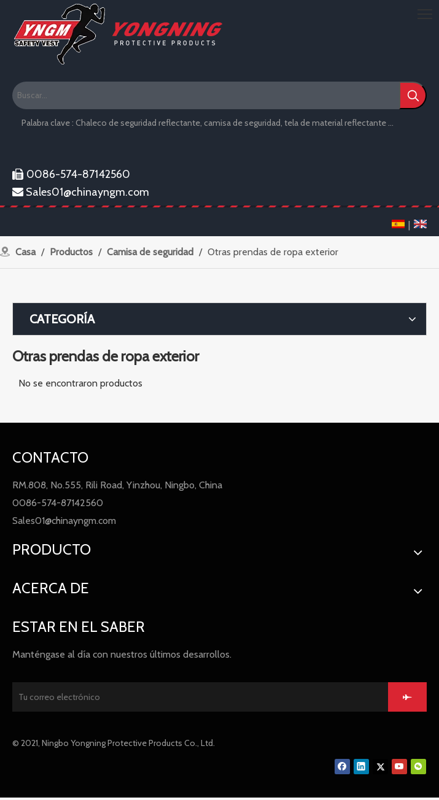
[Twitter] (380, 766)
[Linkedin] (361, 766)
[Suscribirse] (407, 697)
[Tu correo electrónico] (199, 697)
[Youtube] (399, 766)
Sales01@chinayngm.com (80, 192)
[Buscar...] (205, 95)
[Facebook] (342, 766)
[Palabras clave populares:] (413, 95)
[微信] (418, 766)
